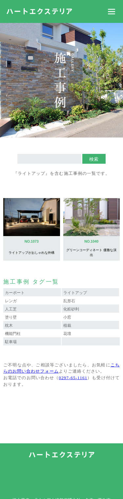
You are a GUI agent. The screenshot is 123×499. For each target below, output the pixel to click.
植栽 (67, 325)
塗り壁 (11, 317)
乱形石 (69, 301)
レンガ (11, 301)
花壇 (67, 333)
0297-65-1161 (73, 377)
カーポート (15, 292)
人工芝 (11, 309)
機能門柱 (13, 333)
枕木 (9, 325)
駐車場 (11, 342)
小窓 (67, 317)
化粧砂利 (71, 309)
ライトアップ (75, 292)
